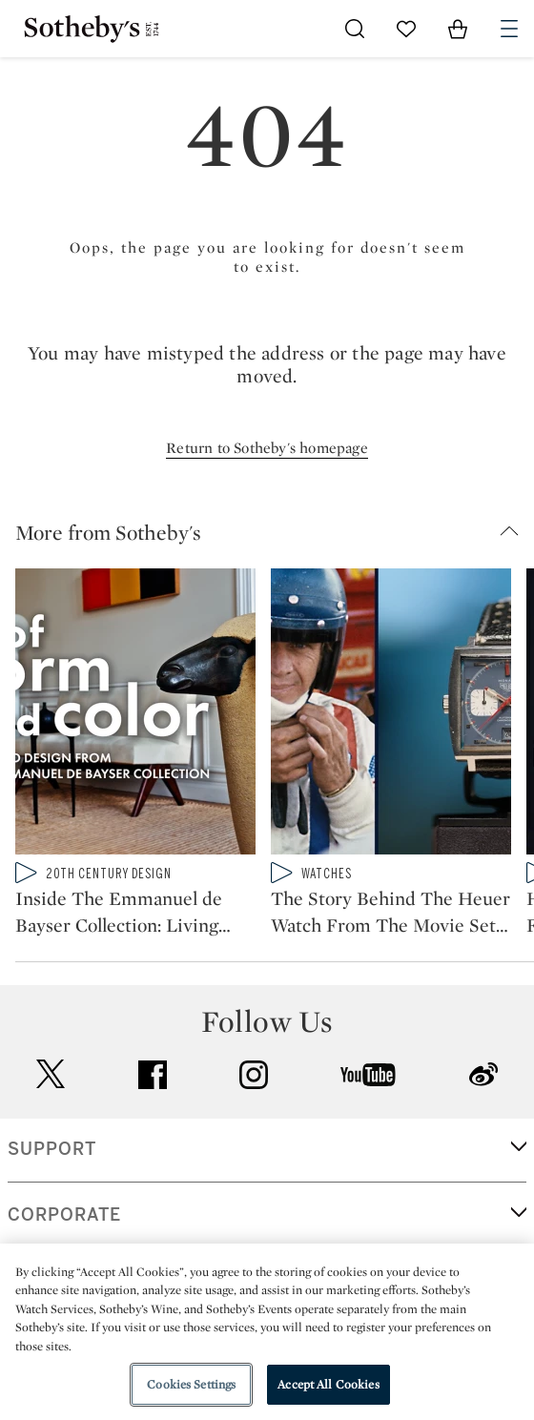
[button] (274, 532)
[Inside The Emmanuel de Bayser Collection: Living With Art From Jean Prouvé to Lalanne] (135, 715)
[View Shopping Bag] (457, 29)
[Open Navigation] (509, 28)
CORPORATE (64, 1214)
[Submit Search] (354, 28)
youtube (368, 1074)
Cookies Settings (191, 1384)
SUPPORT (52, 1149)
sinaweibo (483, 1074)
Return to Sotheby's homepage (267, 448)
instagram (253, 1074)
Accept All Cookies (328, 1384)
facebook (152, 1074)
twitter (50, 1074)
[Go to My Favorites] (406, 29)
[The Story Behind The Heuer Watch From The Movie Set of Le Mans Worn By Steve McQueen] (391, 715)
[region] (267, 1332)
